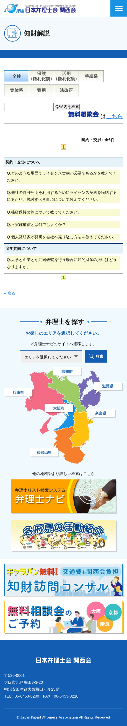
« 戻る (9, 293)
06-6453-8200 (27, 696)
